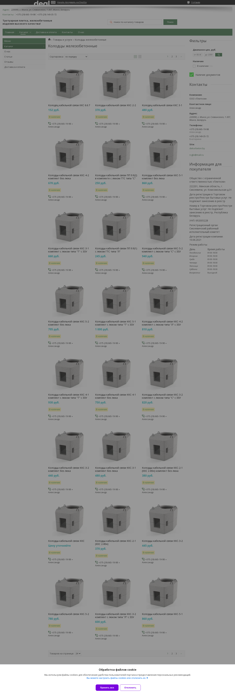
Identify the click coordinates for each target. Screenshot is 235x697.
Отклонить (132, 687)
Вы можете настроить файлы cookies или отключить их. (116, 680)
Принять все (107, 687)
